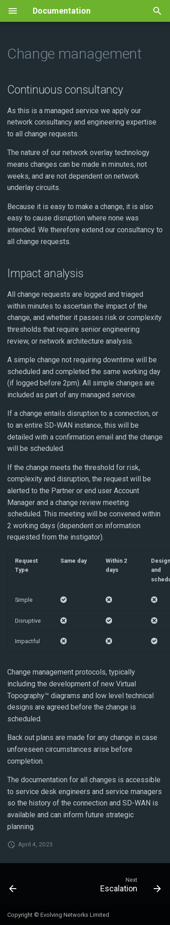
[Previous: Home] (13, 887)
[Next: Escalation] (129, 887)
